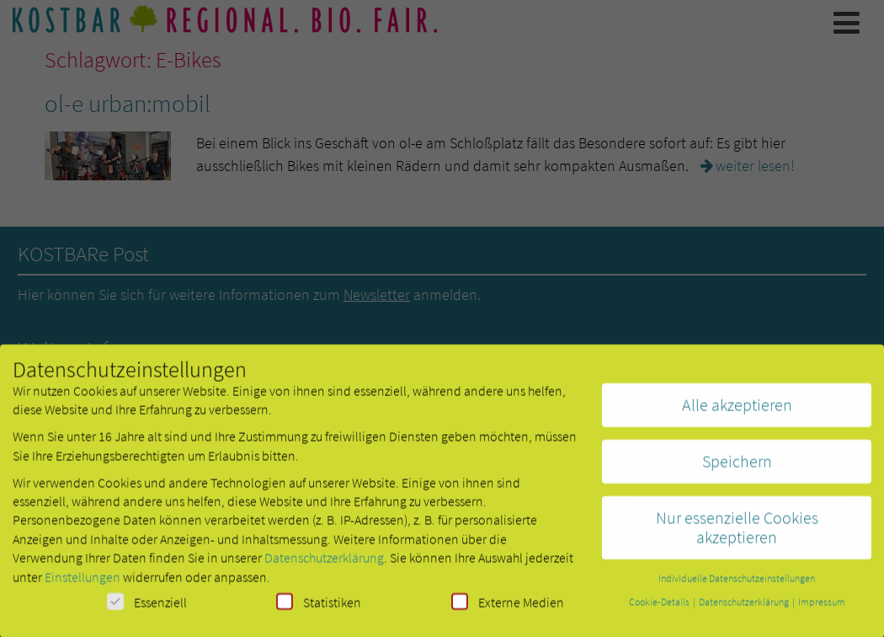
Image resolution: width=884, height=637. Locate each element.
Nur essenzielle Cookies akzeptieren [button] (737, 532)
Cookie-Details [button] (660, 607)
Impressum (821, 607)
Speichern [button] (737, 466)
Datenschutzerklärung (324, 562)
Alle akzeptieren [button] (737, 409)
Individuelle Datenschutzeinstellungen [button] (736, 583)
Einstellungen (82, 582)
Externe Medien (507, 607)
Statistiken (318, 607)
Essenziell (147, 607)
